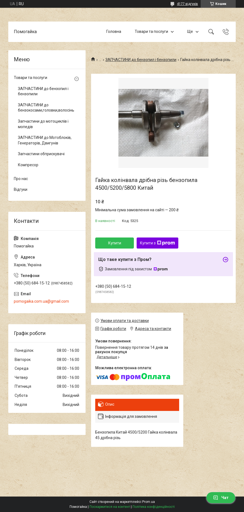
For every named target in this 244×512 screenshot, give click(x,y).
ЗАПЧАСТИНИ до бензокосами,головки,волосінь (45, 108)
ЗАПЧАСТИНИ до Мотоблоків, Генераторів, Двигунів (44, 140)
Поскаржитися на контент (109, 507)
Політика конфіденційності (153, 507)
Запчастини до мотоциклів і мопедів (43, 124)
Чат (221, 497)
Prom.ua (148, 502)
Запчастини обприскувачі (41, 154)
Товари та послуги (151, 31)
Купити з (157, 243)
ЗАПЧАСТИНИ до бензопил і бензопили (140, 59)
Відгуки (20, 189)
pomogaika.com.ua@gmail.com (41, 301)
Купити (114, 243)
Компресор (28, 165)
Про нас (21, 178)
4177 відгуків (187, 4)
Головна (113, 31)
